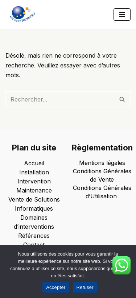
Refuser (85, 287)
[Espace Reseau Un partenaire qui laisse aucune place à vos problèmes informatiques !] (24, 14)
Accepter (55, 287)
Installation (34, 172)
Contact (34, 244)
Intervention (34, 181)
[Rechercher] (59, 99)
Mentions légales (102, 162)
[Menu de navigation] (122, 14)
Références (34, 235)
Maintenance (34, 190)
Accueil (34, 163)
